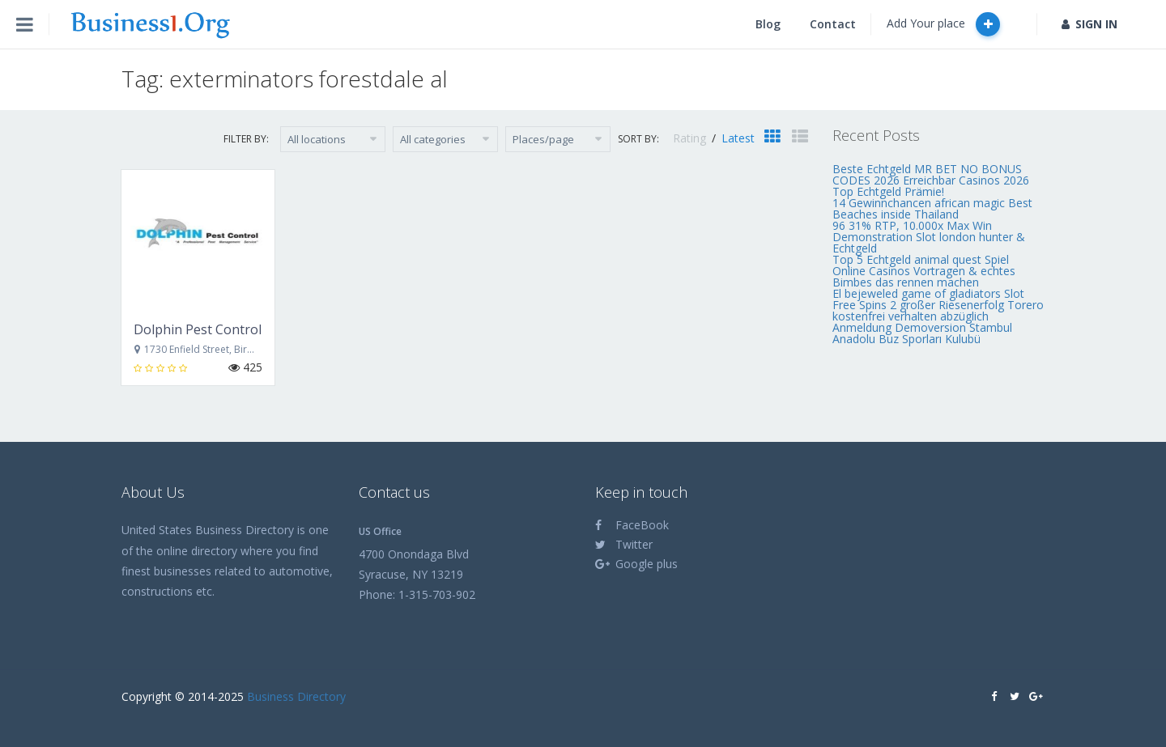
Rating (691, 138)
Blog (768, 24)
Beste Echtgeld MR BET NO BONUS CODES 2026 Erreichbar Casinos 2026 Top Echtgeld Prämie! (930, 180)
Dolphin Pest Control (198, 329)
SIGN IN (1089, 24)
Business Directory (296, 696)
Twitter (624, 544)
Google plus (636, 563)
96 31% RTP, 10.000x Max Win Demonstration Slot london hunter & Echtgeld (928, 237)
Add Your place (943, 24)
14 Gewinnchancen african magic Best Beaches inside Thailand (932, 208)
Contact (833, 24)
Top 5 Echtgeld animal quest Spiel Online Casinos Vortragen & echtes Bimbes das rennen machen (923, 271)
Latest (738, 138)
